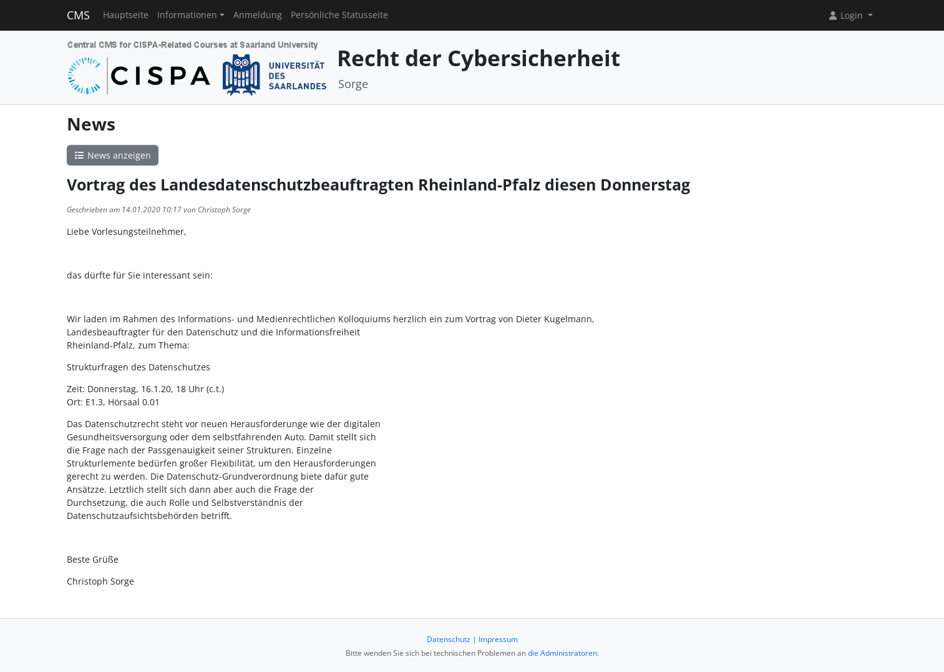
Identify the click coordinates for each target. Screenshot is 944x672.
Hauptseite (125, 15)
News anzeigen (113, 155)
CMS (78, 14)
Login (846, 15)
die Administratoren (562, 653)
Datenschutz (448, 639)
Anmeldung (257, 15)
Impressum (498, 639)
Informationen (187, 15)
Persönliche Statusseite (339, 15)
